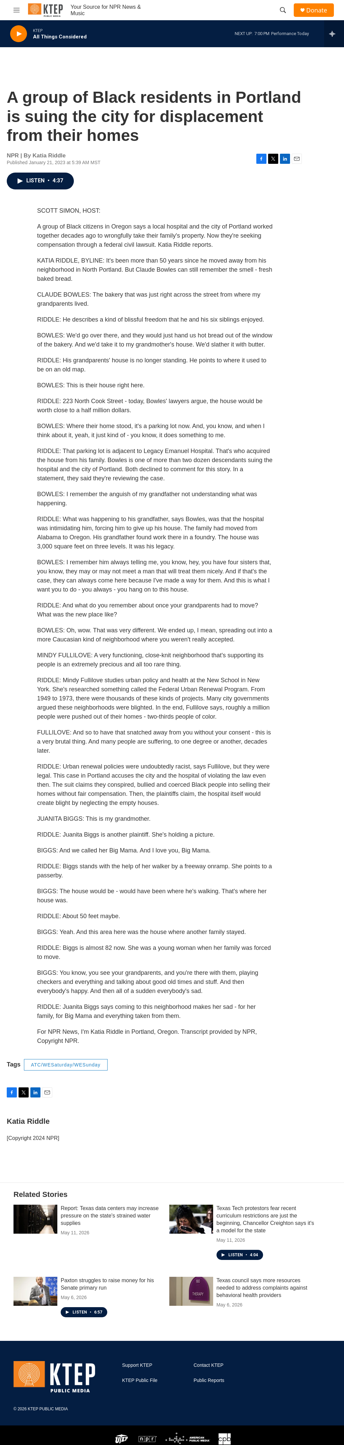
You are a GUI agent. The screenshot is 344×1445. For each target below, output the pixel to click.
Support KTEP (137, 1365)
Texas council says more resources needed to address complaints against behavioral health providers (262, 1287)
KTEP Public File (139, 1380)
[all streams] (334, 33)
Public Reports (209, 1380)
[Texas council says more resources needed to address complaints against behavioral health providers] (191, 1291)
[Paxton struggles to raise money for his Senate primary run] (35, 1291)
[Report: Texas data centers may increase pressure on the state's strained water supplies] (35, 1219)
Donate (316, 10)
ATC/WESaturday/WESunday (66, 1064)
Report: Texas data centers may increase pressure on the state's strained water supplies (110, 1215)
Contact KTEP (209, 1365)
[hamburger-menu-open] (16, 10)
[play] (18, 34)
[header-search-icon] (283, 10)
